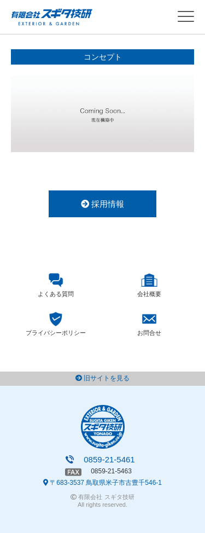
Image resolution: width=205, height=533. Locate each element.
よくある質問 (56, 294)
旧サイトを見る (102, 378)
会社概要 (149, 294)
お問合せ (149, 332)
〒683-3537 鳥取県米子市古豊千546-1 (102, 482)
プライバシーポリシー (56, 332)
